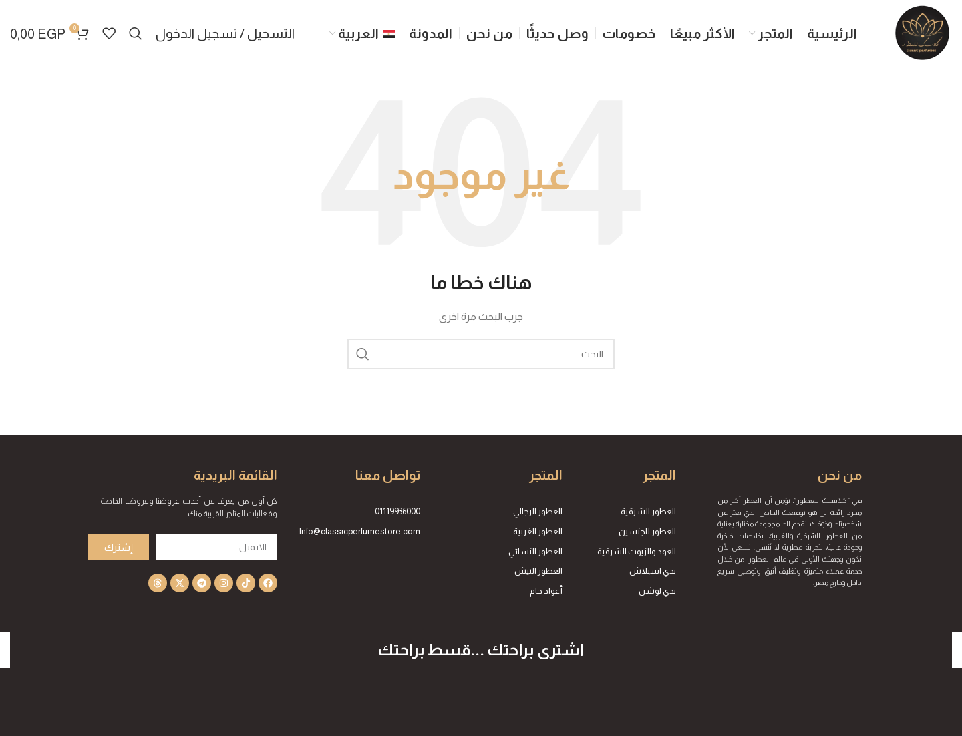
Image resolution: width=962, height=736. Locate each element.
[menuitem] (362, 33)
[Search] (135, 33)
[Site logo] (922, 32)
